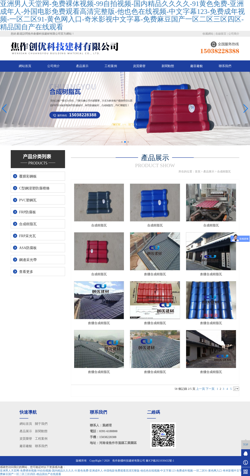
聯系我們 (225, 66)
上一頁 (200, 388)
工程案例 (110, 66)
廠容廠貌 (196, 66)
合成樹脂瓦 (224, 171)
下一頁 (210, 388)
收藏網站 (208, 33)
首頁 (197, 171)
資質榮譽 (139, 66)
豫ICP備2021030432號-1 (160, 460)
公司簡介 (233, 33)
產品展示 (82, 66)
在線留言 (220, 33)
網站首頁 (25, 66)
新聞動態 (168, 66)
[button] (122, 142)
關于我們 (41, 423)
